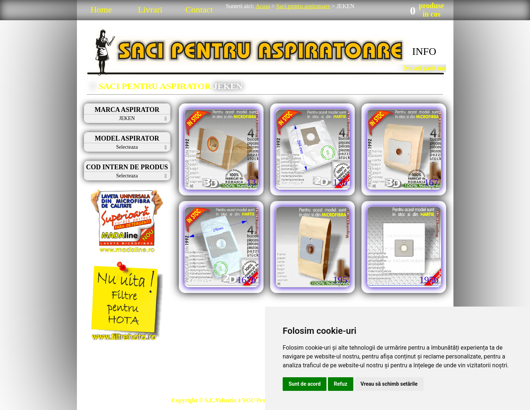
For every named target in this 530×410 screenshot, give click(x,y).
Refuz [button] (340, 384)
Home (101, 9)
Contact (199, 9)
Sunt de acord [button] (305, 384)
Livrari (150, 9)
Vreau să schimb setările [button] (389, 384)
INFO (424, 51)
